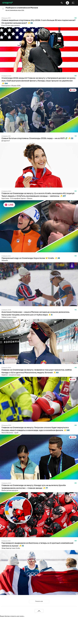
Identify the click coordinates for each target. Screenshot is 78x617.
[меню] (73, 3)
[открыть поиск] (61, 2)
